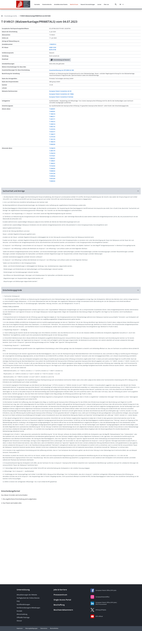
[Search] (115, 4)
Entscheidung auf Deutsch (60, 60)
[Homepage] (2, 16)
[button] (71, 191)
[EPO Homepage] (23, 4)
